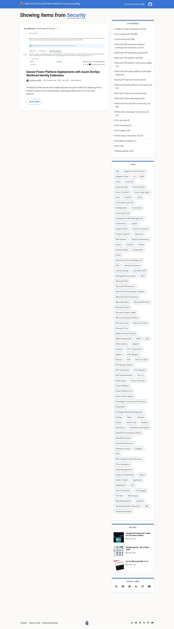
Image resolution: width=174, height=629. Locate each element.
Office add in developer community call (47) (132, 113)
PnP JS (140, 375)
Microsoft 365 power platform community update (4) (133, 73)
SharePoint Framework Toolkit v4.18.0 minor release (138, 534)
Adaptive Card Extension (134, 171)
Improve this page (50, 623)
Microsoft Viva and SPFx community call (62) (132, 105)
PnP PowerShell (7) (123, 125)
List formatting (122, 271)
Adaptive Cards (122, 176)
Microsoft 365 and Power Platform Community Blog (50, 4)
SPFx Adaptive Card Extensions (129, 459)
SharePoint (120, 428)
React (129, 417)
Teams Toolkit (122, 480)
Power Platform (122, 386)
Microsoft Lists (122, 323)
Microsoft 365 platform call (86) (129, 58)
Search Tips (131, 422)
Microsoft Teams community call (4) (130, 93)
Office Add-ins (121, 344)
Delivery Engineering (140, 239)
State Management (124, 469)
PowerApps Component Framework (131, 401)
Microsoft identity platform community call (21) (133, 86)
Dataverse (139, 234)
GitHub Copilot (122, 250)
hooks (118, 255)
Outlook (119, 349)
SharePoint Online (123, 438)
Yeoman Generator (123, 511)
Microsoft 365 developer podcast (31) (131, 53)
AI (134, 176)
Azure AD (129, 182)
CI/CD (139, 197)
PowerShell (120, 407)
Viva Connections (123, 490)
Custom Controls (123, 234)
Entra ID (129, 244)
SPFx (118, 454)
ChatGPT (128, 197)
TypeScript (136, 480)
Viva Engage (140, 490)
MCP (143, 276)
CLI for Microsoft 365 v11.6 (137, 561)
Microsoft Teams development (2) (130, 98)
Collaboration (121, 208)
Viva (132, 485)
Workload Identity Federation (128, 506)
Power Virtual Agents (125, 396)
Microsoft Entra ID (141, 302)
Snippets (138, 448)
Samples (140, 417)
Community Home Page (134, 4)
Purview (119, 417)
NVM (138, 339)
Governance (138, 250)
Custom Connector (140, 229)
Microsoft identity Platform (127, 318)
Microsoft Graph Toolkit (126, 312)
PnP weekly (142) (122, 130)
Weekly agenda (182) (124, 151)
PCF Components (134, 349)
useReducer (121, 485)
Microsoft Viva (122, 328)
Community (137, 208)
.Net (117, 171)
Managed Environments (126, 276)
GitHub (141, 244)
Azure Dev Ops (122, 187)
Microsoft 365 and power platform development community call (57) (130, 46)
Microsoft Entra (122, 302)
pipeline (119, 354)
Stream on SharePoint (125, 475)
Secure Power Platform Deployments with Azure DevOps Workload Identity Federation (63, 73)
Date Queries (121, 239)
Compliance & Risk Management (129, 218)
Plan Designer (133, 354)
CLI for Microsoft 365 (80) (126, 34)
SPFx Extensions (123, 464)
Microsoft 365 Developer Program (130, 291)
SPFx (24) (119, 146)
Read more (34, 102)
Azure (118, 182)
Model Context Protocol (126, 333)
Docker (119, 244)
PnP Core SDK (141, 360)
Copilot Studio (122, 229)
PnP (128, 360)
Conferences (121, 223)
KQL (117, 265)
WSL (147, 506)
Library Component (132, 265)
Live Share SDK (139, 271)
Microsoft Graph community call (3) (130, 80)
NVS (147, 339)
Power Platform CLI (124, 391)
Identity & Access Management (129, 260)
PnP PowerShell (122, 370)
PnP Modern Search (124, 365)
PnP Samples (139, 370)
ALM (142, 176)
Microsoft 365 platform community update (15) (133, 64)
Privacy (24, 623)
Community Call (122, 213)
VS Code (119, 496)
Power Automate (138, 381)
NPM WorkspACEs (123, 339)
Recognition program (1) (125, 141)
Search (118, 422)
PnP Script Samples (124, 375)
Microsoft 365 (122, 281)
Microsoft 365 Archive (125, 286)
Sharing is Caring (123, 448)
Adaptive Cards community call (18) (130, 29)
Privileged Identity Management (129, 412)
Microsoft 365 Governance (127, 297)
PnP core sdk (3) (122, 120)
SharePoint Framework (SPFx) (128, 433)
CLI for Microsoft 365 (125, 203)
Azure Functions (122, 192)
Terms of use (34, 623)
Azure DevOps (139, 187)
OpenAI (135, 344)
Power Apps (121, 381)
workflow (140, 501)
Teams (142, 475)
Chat (118, 197)
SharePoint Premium (124, 443)
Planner (119, 360)
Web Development (123, 501)
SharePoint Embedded (139, 428)
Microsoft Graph (122, 307)
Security (144, 422)
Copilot (134, 223)
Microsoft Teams (140, 323)
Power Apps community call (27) (129, 136)
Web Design (133, 496)
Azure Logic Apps (141, 192)
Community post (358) (125, 39)
